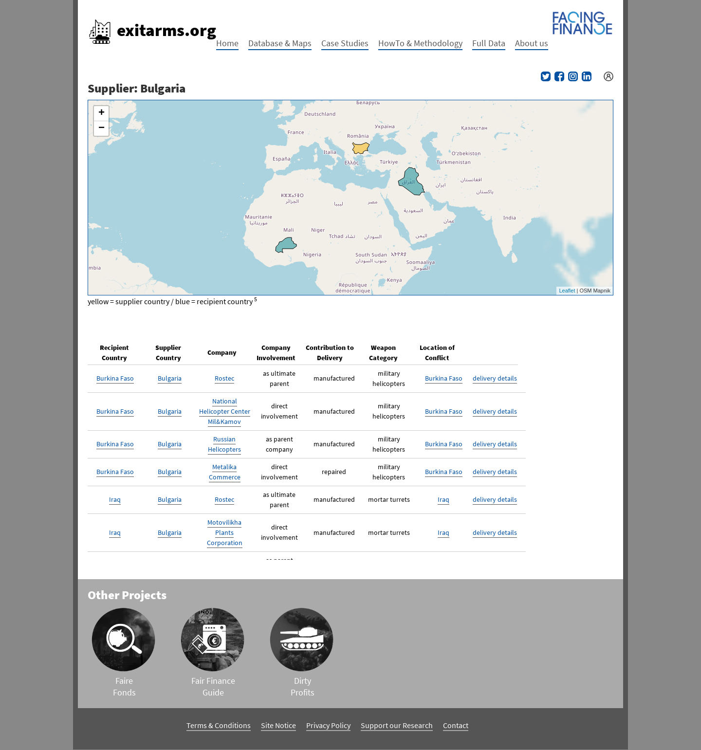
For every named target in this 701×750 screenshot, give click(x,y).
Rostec (224, 378)
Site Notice (278, 725)
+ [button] (101, 113)
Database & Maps (280, 43)
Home (227, 43)
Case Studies (345, 43)
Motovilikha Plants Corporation (224, 532)
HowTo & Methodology (420, 43)
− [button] (101, 128)
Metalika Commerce (224, 471)
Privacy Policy (328, 725)
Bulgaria (170, 378)
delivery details (495, 378)
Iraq (115, 499)
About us (531, 43)
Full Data (488, 43)
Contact (455, 725)
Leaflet (567, 290)
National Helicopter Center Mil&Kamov (224, 411)
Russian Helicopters (224, 444)
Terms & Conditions (218, 725)
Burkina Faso (115, 378)
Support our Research (397, 725)
